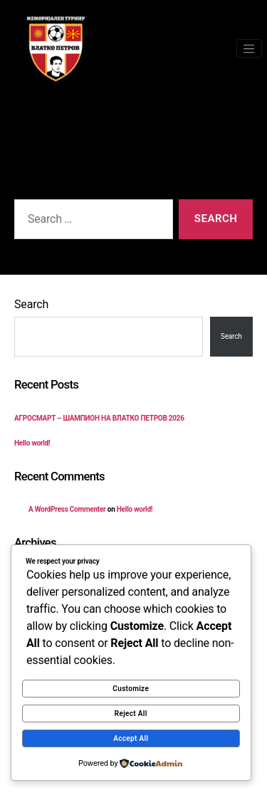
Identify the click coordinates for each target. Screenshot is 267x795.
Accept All (130, 738)
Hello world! (32, 443)
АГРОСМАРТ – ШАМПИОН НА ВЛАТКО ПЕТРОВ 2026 (99, 418)
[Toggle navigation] (249, 48)
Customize (130, 689)
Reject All (131, 713)
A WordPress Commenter (67, 509)
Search (31, 304)
